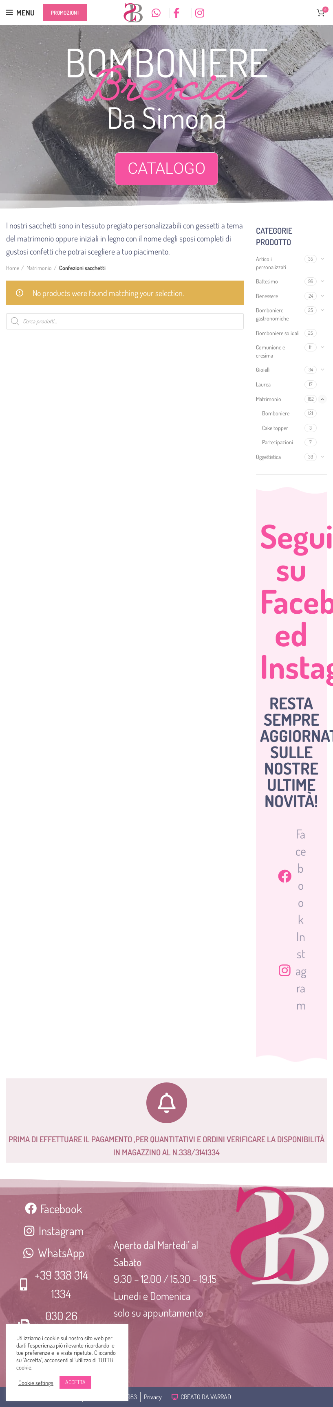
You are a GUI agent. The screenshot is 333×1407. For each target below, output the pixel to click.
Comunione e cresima (270, 351)
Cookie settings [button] (35, 1382)
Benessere (267, 295)
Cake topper (275, 427)
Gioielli (263, 369)
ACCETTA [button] (75, 1381)
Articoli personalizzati (271, 262)
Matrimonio (268, 398)
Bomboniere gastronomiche (272, 314)
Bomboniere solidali (278, 332)
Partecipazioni (277, 442)
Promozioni (65, 12)
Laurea (263, 384)
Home (12, 267)
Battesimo (267, 281)
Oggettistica (268, 456)
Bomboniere (275, 413)
